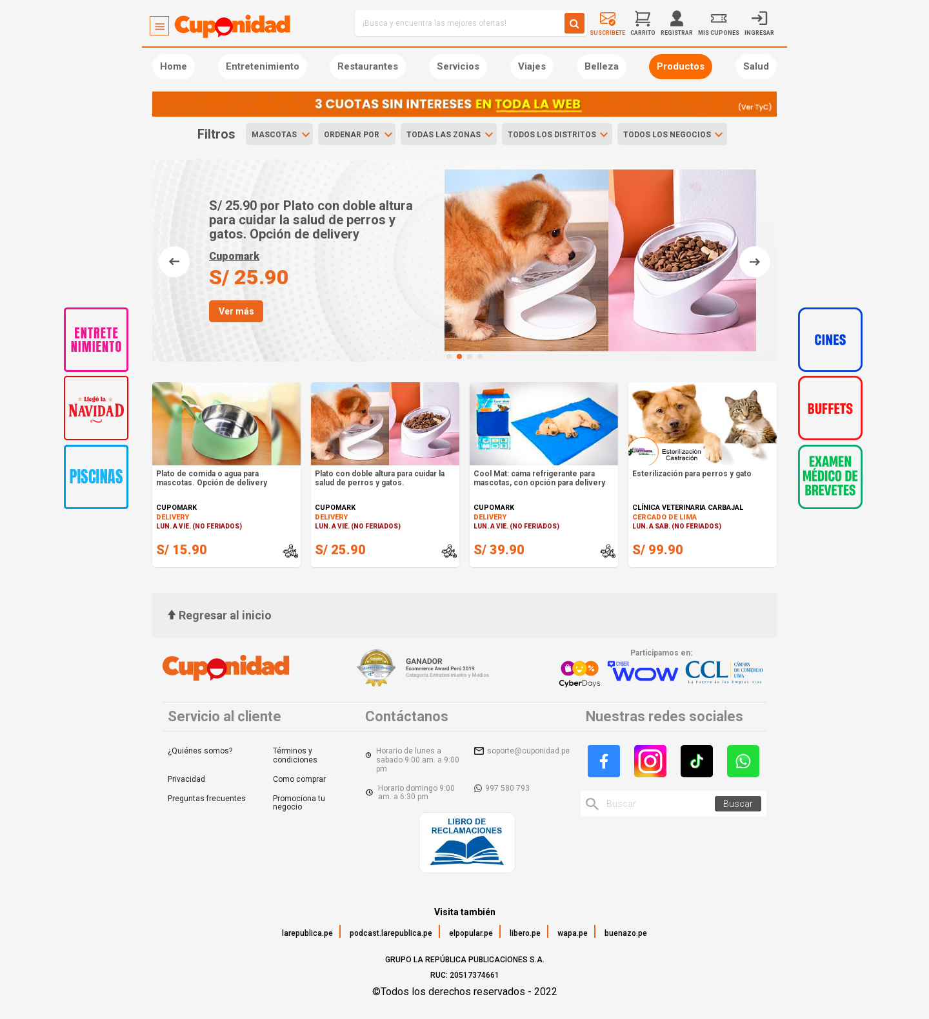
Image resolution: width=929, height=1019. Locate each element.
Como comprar (299, 779)
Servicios (458, 66)
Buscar (738, 804)
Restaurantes (367, 66)
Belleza (601, 66)
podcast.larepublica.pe (391, 933)
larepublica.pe (307, 933)
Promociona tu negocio (299, 803)
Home (173, 66)
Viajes (532, 66)
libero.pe (525, 933)
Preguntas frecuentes (207, 798)
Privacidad (186, 779)
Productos (680, 66)
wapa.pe (572, 933)
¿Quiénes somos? (200, 750)
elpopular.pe (471, 933)
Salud (756, 66)
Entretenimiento (262, 66)
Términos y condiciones (295, 755)
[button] (449, 356)
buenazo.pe (625, 933)
